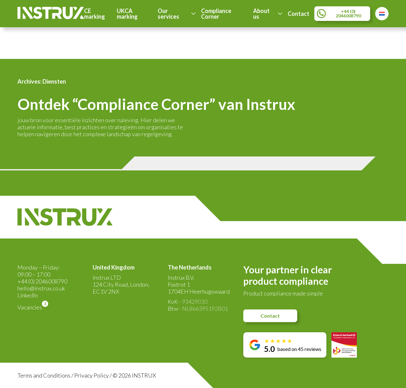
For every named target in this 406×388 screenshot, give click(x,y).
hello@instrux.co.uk (41, 288)
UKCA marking (127, 13)
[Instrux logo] (50, 17)
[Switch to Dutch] (382, 13)
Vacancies (29, 307)
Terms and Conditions (43, 375)
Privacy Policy (91, 375)
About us (261, 13)
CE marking (94, 13)
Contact (298, 13)
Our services (168, 13)
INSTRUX (144, 375)
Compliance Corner (216, 13)
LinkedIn (27, 295)
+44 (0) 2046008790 (42, 281)
